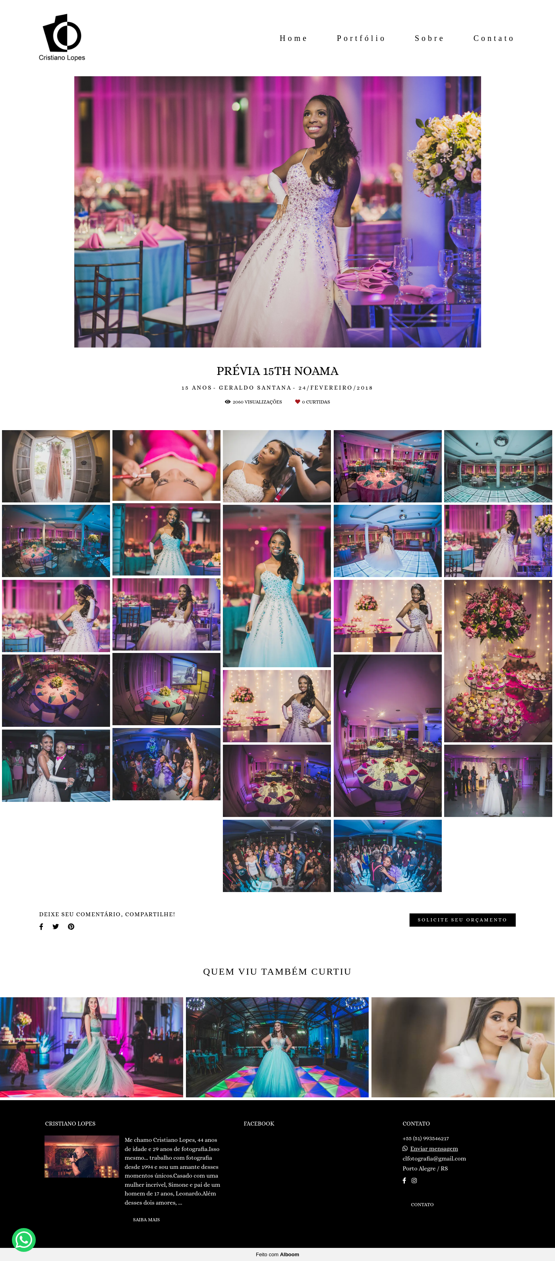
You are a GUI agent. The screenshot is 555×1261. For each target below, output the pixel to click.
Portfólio (362, 38)
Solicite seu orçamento (462, 920)
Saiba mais (146, 1219)
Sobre (430, 38)
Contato (494, 38)
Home (294, 38)
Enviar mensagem (434, 1149)
